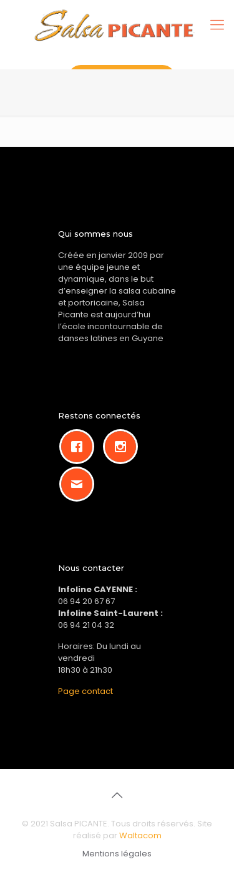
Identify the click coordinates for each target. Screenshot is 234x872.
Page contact (85, 691)
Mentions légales (117, 854)
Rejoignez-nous (122, 77)
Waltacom (140, 835)
